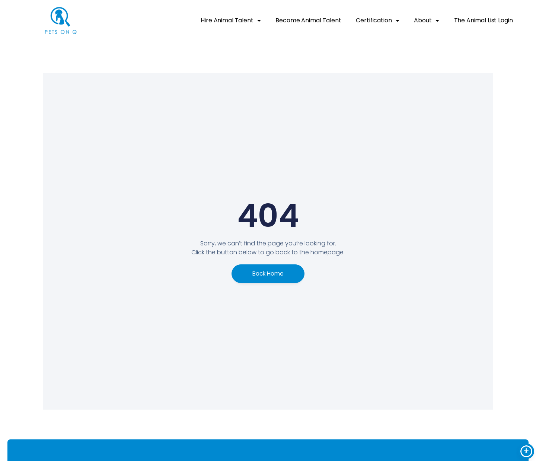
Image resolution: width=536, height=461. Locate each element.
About (426, 20)
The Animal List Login (483, 20)
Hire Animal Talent (231, 20)
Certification (377, 20)
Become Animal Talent (308, 20)
